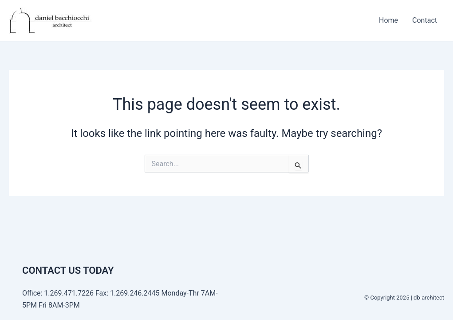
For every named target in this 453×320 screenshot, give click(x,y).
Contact (424, 20)
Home (388, 20)
